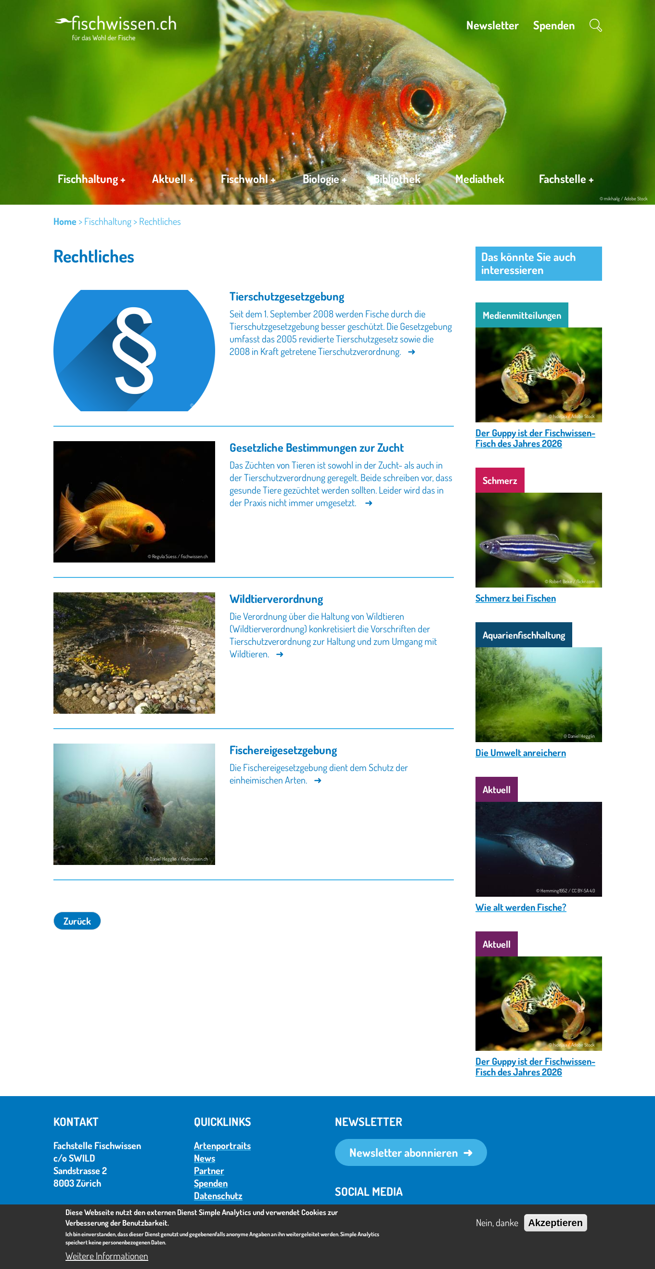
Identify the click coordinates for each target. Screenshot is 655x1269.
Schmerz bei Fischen (515, 597)
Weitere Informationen (106, 1255)
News (204, 1157)
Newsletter (492, 24)
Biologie (325, 180)
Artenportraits (222, 1145)
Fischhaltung (92, 180)
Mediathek (479, 178)
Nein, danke (497, 1222)
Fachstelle (566, 180)
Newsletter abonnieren (403, 1152)
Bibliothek (397, 178)
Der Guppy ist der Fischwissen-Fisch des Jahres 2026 (535, 437)
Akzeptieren (555, 1222)
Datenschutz (218, 1195)
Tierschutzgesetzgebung (287, 295)
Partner (209, 1170)
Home (65, 221)
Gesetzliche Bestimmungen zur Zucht (317, 447)
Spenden (554, 24)
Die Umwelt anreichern (520, 752)
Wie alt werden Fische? (520, 907)
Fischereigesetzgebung (283, 749)
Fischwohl (248, 180)
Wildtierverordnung (276, 598)
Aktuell (173, 180)
